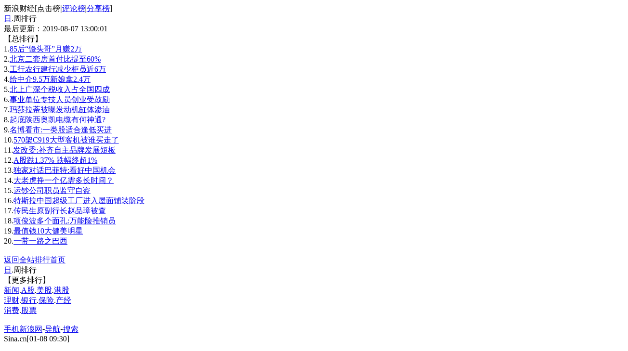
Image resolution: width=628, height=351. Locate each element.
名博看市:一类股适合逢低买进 (61, 130)
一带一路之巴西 (40, 241)
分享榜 (98, 8)
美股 (44, 290)
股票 (29, 310)
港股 (61, 290)
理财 (11, 300)
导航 (52, 329)
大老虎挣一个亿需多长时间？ (63, 180)
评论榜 (73, 8)
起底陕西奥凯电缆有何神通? (57, 120)
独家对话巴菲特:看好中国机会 (64, 170)
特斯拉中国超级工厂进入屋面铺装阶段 (78, 200)
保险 (46, 300)
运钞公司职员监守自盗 (52, 190)
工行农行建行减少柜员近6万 (58, 69)
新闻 (11, 290)
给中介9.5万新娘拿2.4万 (50, 79)
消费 (11, 310)
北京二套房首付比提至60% (55, 59)
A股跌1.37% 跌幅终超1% (55, 160)
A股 (28, 290)
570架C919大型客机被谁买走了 (66, 140)
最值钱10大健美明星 (48, 231)
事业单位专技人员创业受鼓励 (60, 99)
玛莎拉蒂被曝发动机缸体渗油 (60, 109)
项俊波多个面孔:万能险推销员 (64, 221)
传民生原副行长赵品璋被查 (59, 211)
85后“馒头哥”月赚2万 (46, 49)
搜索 (70, 329)
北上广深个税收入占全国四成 (60, 89)
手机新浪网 (23, 329)
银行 (29, 300)
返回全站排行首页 (34, 260)
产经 (63, 300)
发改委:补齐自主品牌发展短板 (64, 150)
